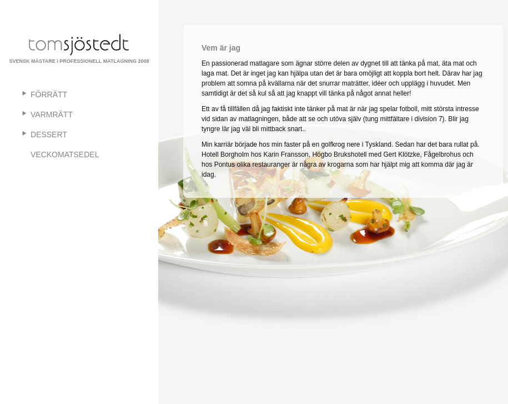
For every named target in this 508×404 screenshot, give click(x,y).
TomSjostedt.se (79, 44)
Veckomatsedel (65, 154)
